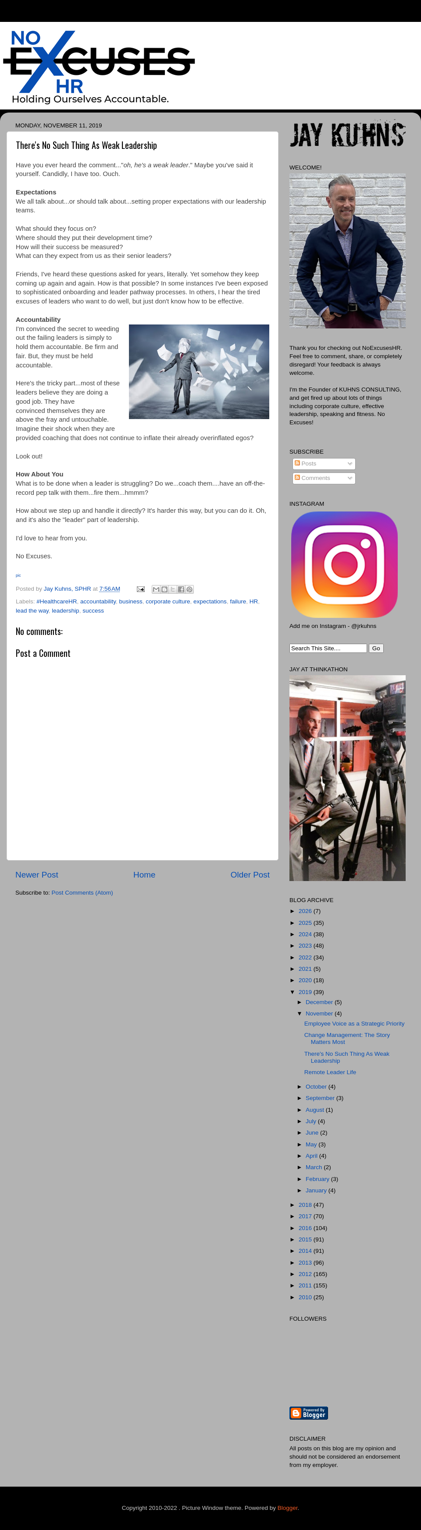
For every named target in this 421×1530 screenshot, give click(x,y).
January (317, 1190)
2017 (306, 1216)
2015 (306, 1239)
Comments (312, 478)
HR (254, 601)
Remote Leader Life (330, 1072)
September (321, 1098)
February (318, 1179)
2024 (306, 934)
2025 (306, 923)
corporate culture (168, 601)
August (316, 1110)
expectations (210, 601)
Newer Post (36, 874)
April (312, 1156)
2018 (306, 1205)
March (315, 1167)
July (312, 1121)
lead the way (32, 610)
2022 (306, 957)
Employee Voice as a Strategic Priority (354, 1023)
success (93, 610)
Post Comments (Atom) (82, 892)
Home (144, 874)
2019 (306, 992)
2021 (306, 969)
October (317, 1086)
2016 (306, 1228)
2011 (306, 1285)
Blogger (288, 1508)
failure (238, 601)
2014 (306, 1251)
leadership (65, 610)
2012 (306, 1274)
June (313, 1132)
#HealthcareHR (56, 601)
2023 (306, 945)
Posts (306, 463)
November (320, 1013)
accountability (98, 601)
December (320, 1002)
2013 (306, 1262)
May (312, 1144)
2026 (306, 911)
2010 (306, 1297)
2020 (306, 980)
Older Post (250, 874)
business (130, 601)
